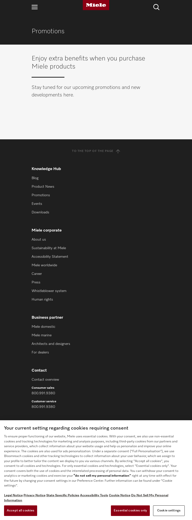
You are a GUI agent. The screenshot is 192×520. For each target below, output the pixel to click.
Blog (35, 178)
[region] (96, 470)
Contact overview (45, 379)
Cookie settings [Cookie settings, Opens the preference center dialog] (169, 510)
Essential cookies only (130, 510)
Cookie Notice (119, 495)
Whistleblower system (49, 291)
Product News (43, 186)
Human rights (42, 299)
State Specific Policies (62, 495)
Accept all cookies (20, 510)
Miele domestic (43, 327)
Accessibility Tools (94, 495)
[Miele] (96, 5)
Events (37, 204)
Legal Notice (13, 495)
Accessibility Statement (50, 256)
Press (36, 282)
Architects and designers (51, 344)
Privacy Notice (34, 495)
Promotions (41, 195)
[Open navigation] (35, 7)
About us (39, 239)
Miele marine (42, 335)
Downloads (40, 212)
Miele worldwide (44, 265)
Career (37, 274)
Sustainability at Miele (49, 248)
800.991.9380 (43, 393)
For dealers (40, 352)
